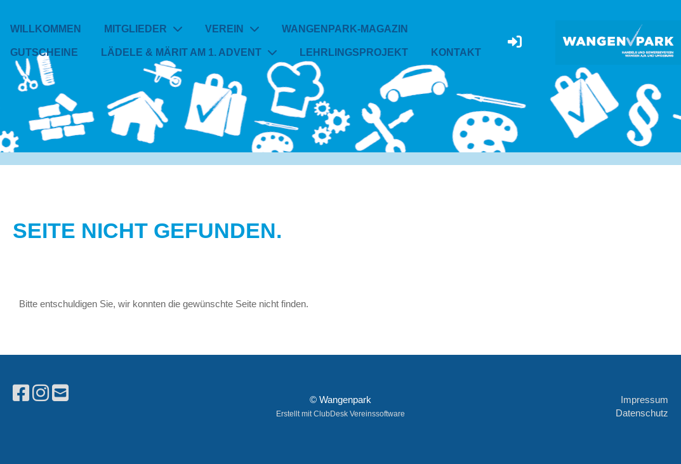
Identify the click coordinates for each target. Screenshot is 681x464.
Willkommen (45, 29)
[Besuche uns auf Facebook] (21, 393)
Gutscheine (44, 52)
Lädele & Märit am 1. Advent (189, 52)
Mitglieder (143, 29)
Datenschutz (642, 413)
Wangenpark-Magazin (345, 29)
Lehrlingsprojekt (354, 52)
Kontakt (456, 52)
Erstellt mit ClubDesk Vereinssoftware (340, 413)
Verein (232, 29)
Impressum (644, 399)
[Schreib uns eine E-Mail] (60, 393)
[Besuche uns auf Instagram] (40, 393)
